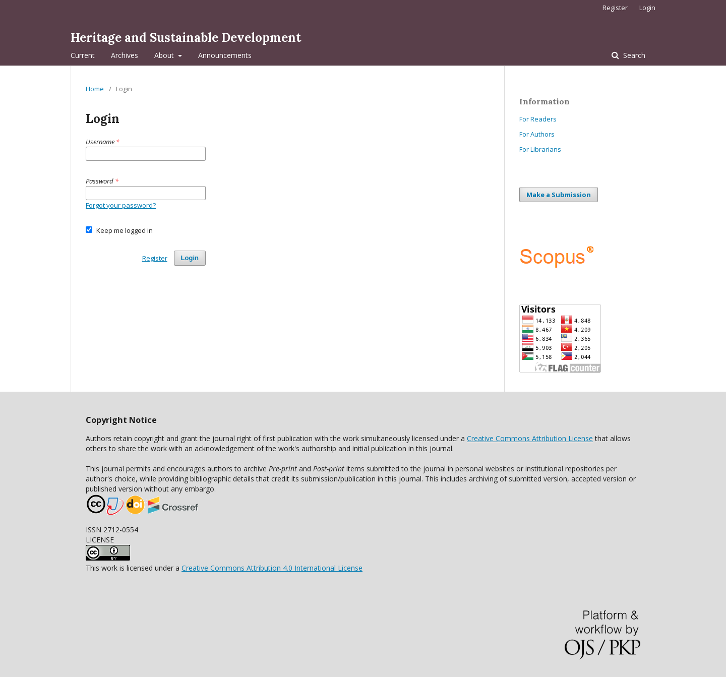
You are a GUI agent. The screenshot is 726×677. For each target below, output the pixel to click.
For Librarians (540, 149)
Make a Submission (558, 194)
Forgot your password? (121, 205)
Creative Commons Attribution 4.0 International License (272, 568)
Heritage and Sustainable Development (186, 37)
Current (83, 55)
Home (95, 88)
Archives (124, 55)
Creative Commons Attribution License (530, 438)
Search (633, 55)
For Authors (537, 134)
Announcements (225, 55)
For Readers (538, 119)
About (165, 55)
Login (647, 7)
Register (615, 7)
